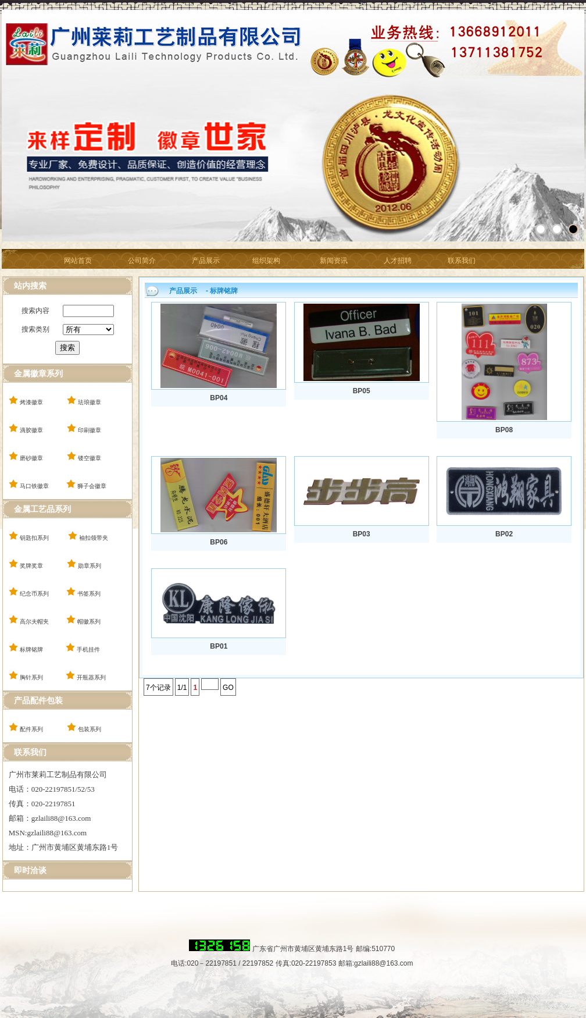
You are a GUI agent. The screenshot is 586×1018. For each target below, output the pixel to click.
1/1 (182, 688)
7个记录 (158, 688)
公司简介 (142, 261)
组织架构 (266, 261)
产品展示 (206, 261)
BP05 (361, 391)
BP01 (218, 646)
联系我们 (462, 261)
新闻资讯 (334, 261)
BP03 (361, 534)
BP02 (504, 534)
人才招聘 (398, 261)
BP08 (504, 430)
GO (228, 688)
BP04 (218, 398)
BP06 (218, 542)
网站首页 (78, 261)
